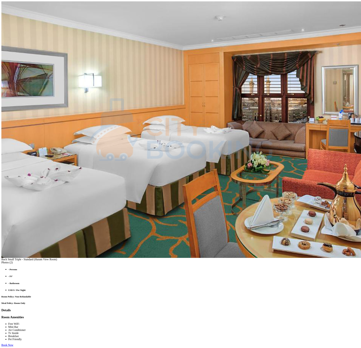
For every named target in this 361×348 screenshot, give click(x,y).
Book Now (7, 345)
